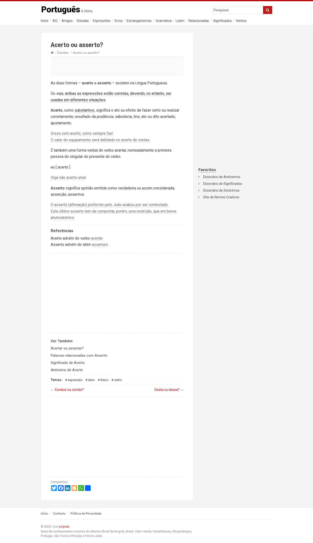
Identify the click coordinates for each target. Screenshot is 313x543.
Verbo (118, 380)
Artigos (67, 21)
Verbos (241, 21)
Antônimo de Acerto (67, 370)
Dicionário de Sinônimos (221, 190)
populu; (64, 526)
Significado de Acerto (68, 363)
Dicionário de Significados (222, 184)
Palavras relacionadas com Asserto (79, 355)
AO (55, 21)
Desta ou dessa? (169, 390)
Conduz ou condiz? (67, 390)
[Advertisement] (117, 66)
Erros (119, 21)
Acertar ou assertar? (67, 348)
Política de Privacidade (86, 513)
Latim (180, 21)
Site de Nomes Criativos (221, 197)
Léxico (104, 380)
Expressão (75, 380)
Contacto (59, 513)
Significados (222, 21)
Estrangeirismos (139, 21)
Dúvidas (83, 21)
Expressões (102, 21)
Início (45, 21)
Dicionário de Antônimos (221, 177)
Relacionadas (198, 21)
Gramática (164, 21)
